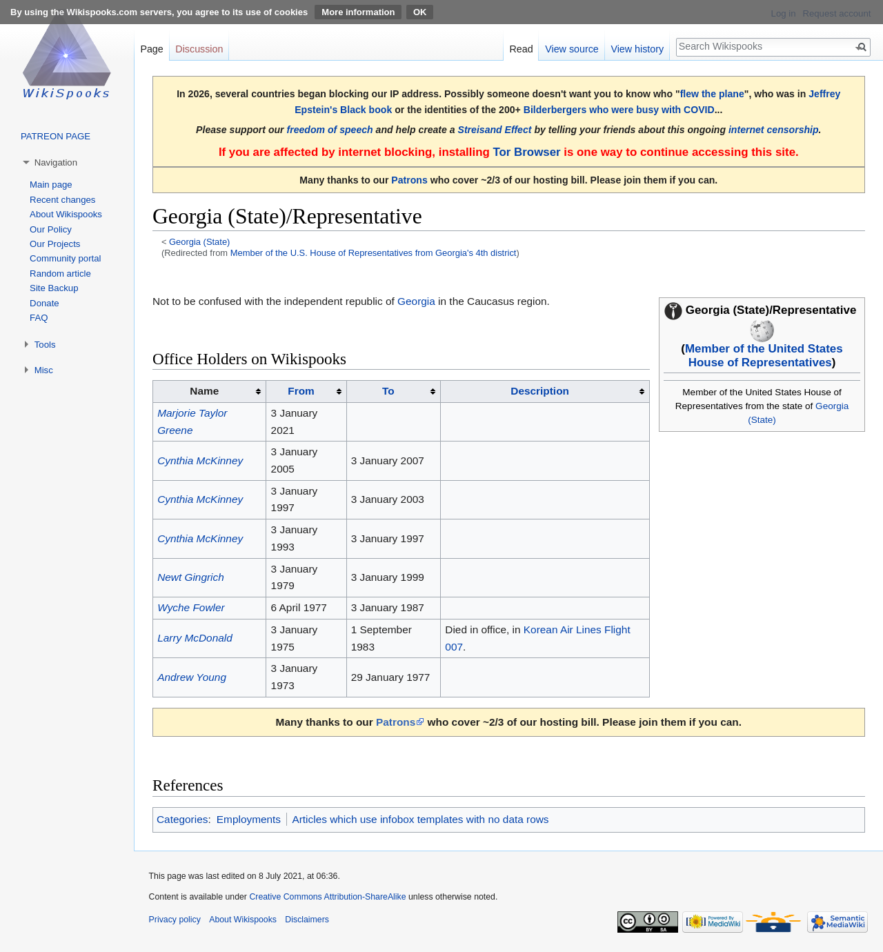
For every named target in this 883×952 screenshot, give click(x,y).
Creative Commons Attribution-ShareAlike (327, 897)
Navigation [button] (55, 162)
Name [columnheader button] (204, 391)
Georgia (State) (199, 242)
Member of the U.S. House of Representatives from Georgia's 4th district (373, 253)
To (388, 391)
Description (539, 391)
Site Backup (54, 288)
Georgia (416, 301)
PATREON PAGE (55, 136)
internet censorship (773, 129)
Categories (182, 819)
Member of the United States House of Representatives (764, 355)
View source (572, 48)
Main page (51, 184)
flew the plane (712, 93)
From (301, 391)
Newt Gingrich (190, 577)
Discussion (199, 48)
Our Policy (51, 229)
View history (637, 48)
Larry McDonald (194, 638)
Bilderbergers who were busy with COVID (619, 109)
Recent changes (62, 200)
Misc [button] (43, 370)
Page (151, 48)
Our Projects (55, 244)
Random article (60, 273)
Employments (249, 819)
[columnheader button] (306, 392)
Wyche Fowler (191, 607)
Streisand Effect (495, 129)
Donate (44, 303)
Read (521, 48)
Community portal (65, 258)
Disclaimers (307, 919)
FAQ (39, 318)
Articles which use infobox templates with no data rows (420, 819)
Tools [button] (45, 344)
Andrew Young (191, 677)
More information (358, 12)
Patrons (409, 180)
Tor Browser (526, 152)
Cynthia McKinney (200, 460)
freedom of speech (330, 129)
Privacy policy (175, 919)
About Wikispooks (66, 214)
